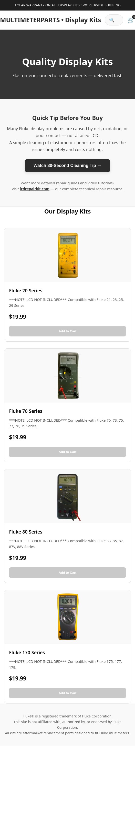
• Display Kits (50, 19)
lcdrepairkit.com (34, 188)
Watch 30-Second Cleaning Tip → (67, 165)
